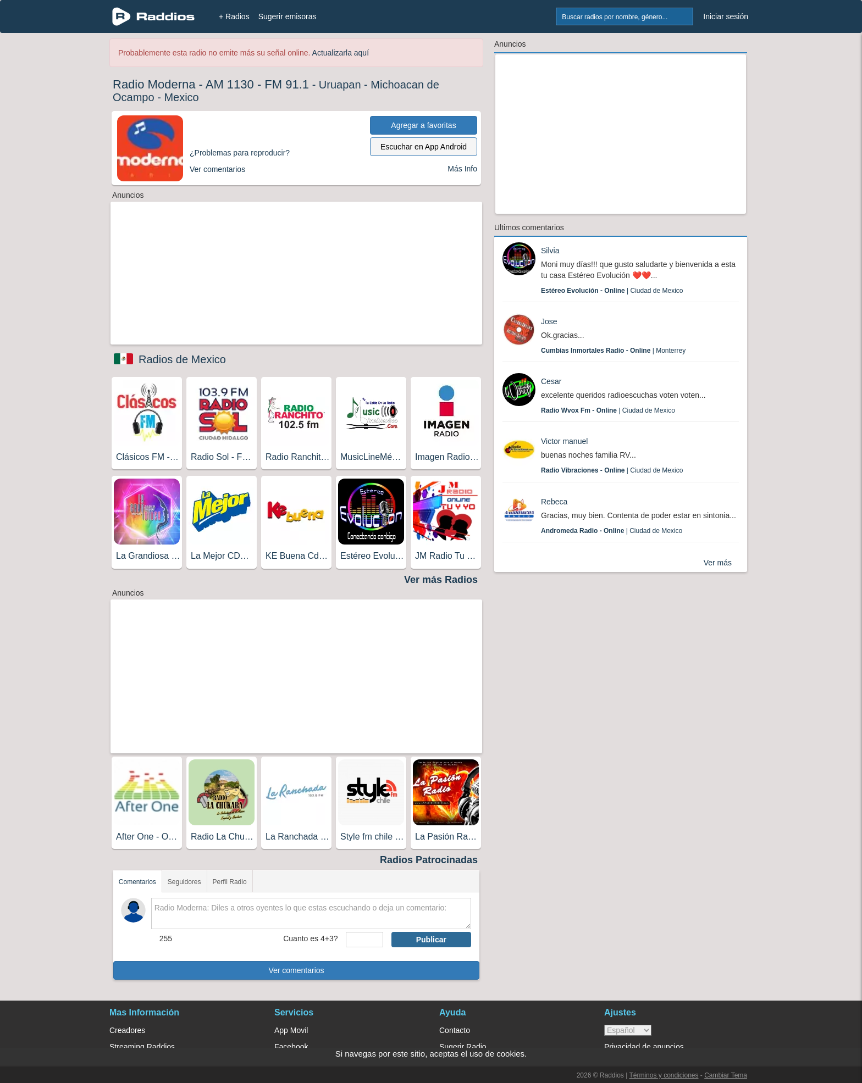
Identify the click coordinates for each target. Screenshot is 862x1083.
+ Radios (234, 16)
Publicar (431, 939)
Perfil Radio (230, 882)
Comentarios (137, 882)
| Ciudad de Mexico (612, 291)
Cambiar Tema (725, 1075)
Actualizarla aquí (340, 52)
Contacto (454, 1030)
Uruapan (340, 85)
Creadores (127, 1030)
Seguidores (184, 882)
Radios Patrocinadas (429, 859)
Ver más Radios (441, 579)
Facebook (291, 1046)
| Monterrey (613, 350)
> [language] (627, 1030)
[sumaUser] (364, 939)
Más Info (462, 168)
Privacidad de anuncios (644, 1046)
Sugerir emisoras (287, 16)
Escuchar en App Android (423, 146)
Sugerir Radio (463, 1046)
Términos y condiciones (663, 1075)
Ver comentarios (296, 970)
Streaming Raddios (142, 1046)
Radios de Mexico (182, 359)
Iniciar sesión (725, 16)
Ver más (718, 562)
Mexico (181, 97)
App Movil (291, 1030)
